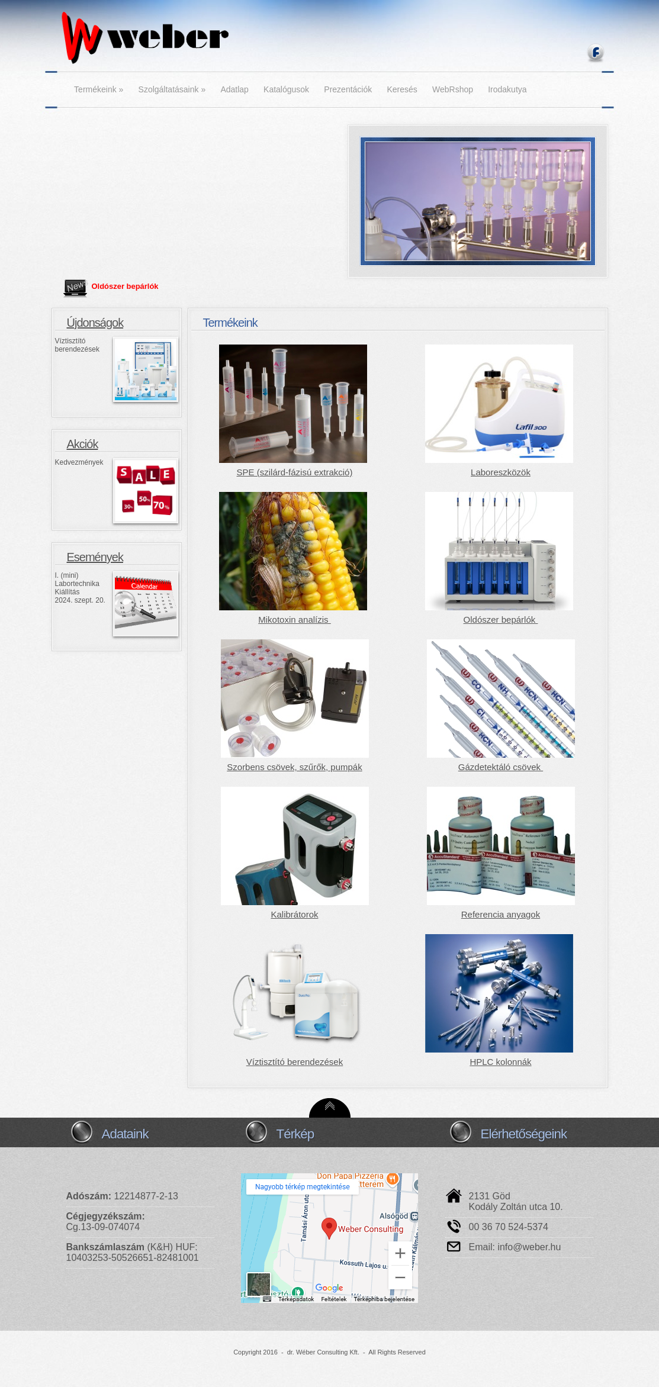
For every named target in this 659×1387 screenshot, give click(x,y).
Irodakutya (507, 89)
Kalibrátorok (294, 914)
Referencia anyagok (500, 914)
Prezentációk (348, 89)
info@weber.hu (529, 1247)
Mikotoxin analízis (294, 619)
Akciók (82, 443)
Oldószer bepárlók (125, 286)
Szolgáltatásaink (172, 89)
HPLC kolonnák (500, 1062)
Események (95, 557)
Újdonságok (95, 322)
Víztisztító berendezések (294, 1062)
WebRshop (452, 89)
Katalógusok (286, 89)
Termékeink (98, 89)
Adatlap (234, 89)
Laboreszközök (501, 472)
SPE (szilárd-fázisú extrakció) (295, 472)
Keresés (402, 89)
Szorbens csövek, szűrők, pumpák (294, 767)
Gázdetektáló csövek (500, 767)
